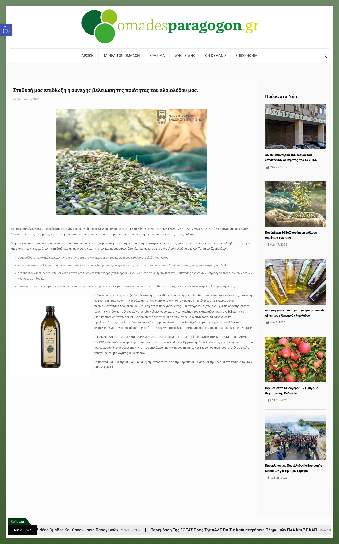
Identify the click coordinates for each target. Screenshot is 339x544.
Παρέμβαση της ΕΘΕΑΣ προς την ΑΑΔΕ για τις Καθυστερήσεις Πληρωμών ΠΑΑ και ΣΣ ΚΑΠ (253, 529)
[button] (6, 30)
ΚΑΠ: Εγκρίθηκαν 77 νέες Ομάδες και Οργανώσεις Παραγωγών (78, 529)
